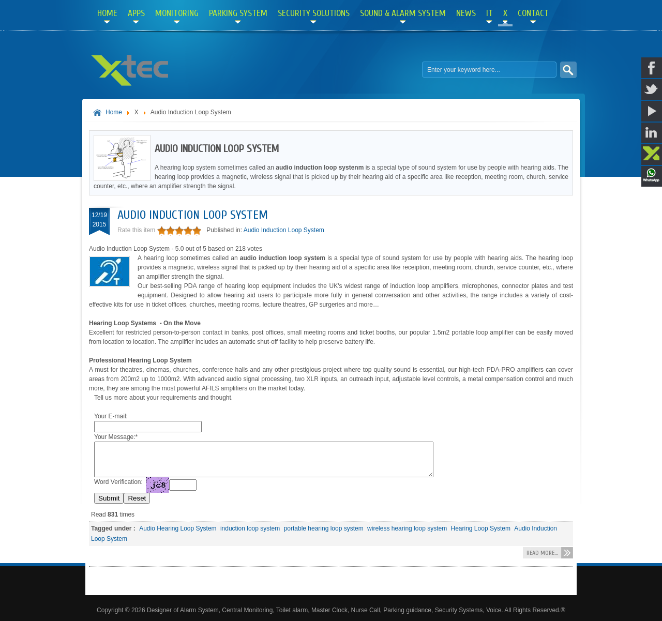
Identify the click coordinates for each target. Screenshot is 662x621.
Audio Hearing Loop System (177, 528)
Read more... (542, 552)
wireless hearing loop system (407, 528)
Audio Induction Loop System (192, 215)
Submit (108, 498)
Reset (137, 498)
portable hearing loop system (324, 528)
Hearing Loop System (480, 528)
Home (114, 112)
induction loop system (250, 528)
